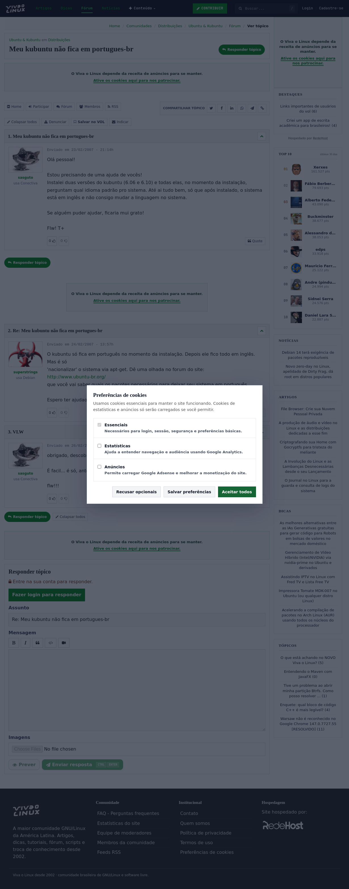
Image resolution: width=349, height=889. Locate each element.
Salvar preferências (189, 492)
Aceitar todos (237, 492)
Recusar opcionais (136, 492)
